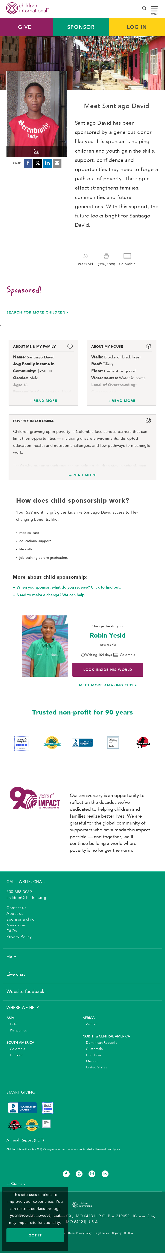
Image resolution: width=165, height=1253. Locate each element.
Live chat (15, 974)
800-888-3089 (19, 892)
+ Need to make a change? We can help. (49, 595)
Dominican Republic (99, 1043)
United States (94, 1067)
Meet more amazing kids (106, 685)
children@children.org (26, 898)
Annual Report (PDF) (25, 1140)
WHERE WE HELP (22, 1008)
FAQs (11, 931)
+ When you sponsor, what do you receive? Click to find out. (67, 587)
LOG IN (137, 27)
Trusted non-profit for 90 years (82, 713)
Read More (45, 401)
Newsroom (16, 925)
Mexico (90, 1061)
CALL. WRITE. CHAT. (25, 882)
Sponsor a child (20, 919)
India (11, 1024)
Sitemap (18, 1184)
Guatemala (92, 1049)
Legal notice (102, 1233)
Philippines (16, 1030)
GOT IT (35, 1235)
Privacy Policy (19, 937)
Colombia (15, 1049)
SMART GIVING (20, 1092)
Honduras (91, 1055)
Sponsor (81, 27)
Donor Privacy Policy (80, 1233)
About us (14, 914)
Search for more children (36, 312)
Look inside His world (107, 670)
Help (11, 957)
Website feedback (25, 991)
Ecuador (14, 1055)
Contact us (16, 908)
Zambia (89, 1024)
